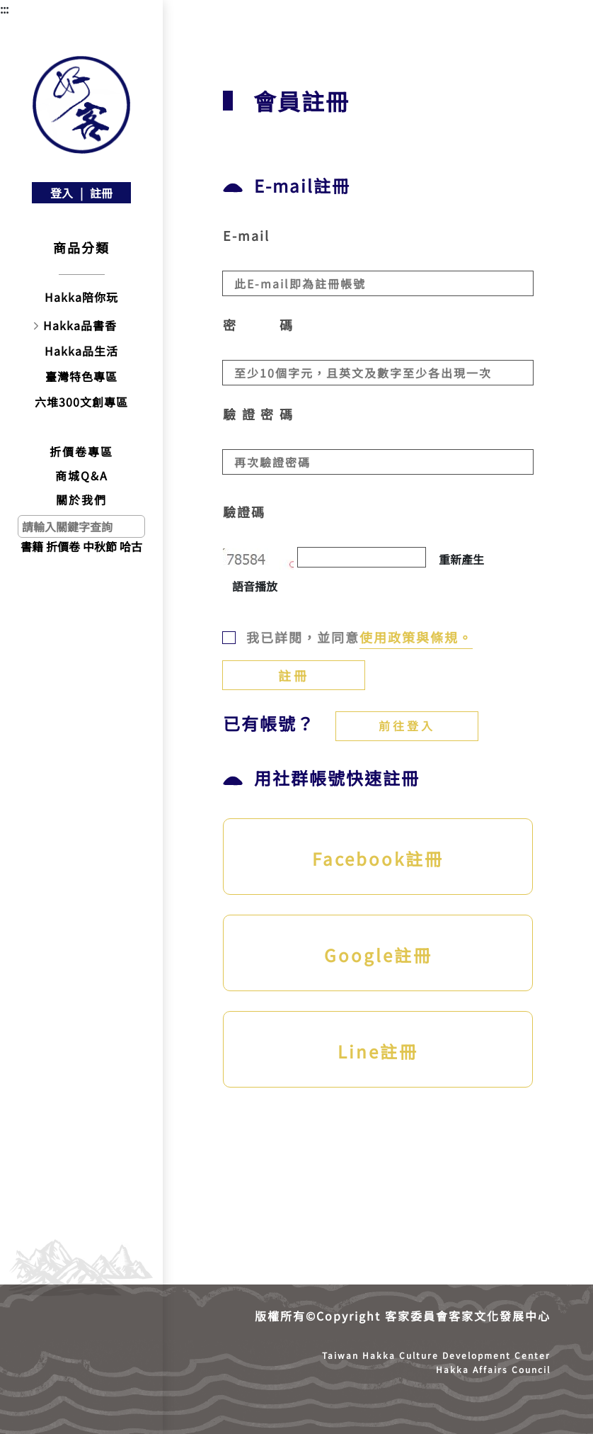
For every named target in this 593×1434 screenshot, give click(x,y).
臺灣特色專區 (81, 376)
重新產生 (461, 559)
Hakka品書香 (80, 325)
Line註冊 (378, 1051)
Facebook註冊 (378, 858)
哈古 (131, 546)
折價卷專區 (81, 451)
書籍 (32, 546)
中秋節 (100, 546)
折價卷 (63, 546)
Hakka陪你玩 (81, 296)
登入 (61, 192)
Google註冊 (378, 954)
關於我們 (81, 499)
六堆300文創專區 (81, 401)
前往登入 (407, 725)
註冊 (101, 192)
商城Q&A (81, 475)
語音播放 (254, 585)
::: (4, 8)
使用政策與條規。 (416, 637)
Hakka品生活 (81, 350)
